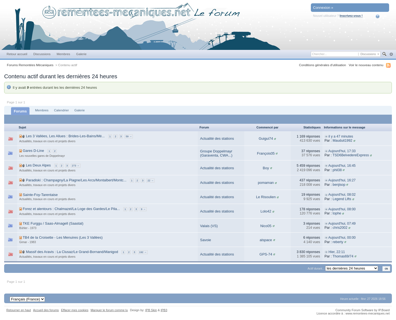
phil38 (337, 170)
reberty (338, 242)
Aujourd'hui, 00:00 (341, 238)
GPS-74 (266, 254)
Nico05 (265, 226)
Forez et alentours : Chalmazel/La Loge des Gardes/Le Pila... (71, 209)
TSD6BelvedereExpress (351, 155)
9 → (143, 209)
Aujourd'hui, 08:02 (341, 195)
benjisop (339, 185)
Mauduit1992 (342, 140)
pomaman (266, 183)
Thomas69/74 (343, 256)
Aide (381, 16)
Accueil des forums (46, 310)
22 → (150, 180)
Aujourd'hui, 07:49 (341, 223)
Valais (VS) (209, 226)
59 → (129, 136)
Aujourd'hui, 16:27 (341, 180)
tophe (337, 213)
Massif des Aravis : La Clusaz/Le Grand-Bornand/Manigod (72, 252)
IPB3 (164, 310)
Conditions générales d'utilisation (322, 65)
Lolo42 (265, 211)
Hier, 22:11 (336, 252)
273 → (75, 165)
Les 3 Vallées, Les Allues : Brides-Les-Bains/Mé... (65, 136)
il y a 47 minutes (340, 136)
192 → (143, 252)
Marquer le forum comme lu (109, 310)
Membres (63, 54)
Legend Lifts (342, 199)
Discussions (42, 54)
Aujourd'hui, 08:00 (341, 209)
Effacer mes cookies (74, 310)
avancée (391, 54)
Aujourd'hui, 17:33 (341, 151)
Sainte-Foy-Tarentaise (40, 195)
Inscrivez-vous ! (351, 15)
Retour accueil (17, 54)
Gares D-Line (33, 151)
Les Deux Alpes (38, 165)
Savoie (205, 240)
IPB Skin (151, 310)
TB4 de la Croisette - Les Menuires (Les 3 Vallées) (63, 237)
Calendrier (61, 110)
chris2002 (340, 228)
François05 (266, 153)
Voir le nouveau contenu (366, 65)
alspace (266, 240)
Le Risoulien (266, 197)
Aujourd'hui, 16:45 (341, 166)
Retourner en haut (18, 310)
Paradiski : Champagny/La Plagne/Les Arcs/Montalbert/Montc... (76, 180)
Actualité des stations (217, 138)
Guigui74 (266, 138)
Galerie (81, 54)
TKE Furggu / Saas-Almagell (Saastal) (53, 223)
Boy (266, 168)
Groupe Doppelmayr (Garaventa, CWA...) (216, 153)
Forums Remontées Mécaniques (30, 65)
